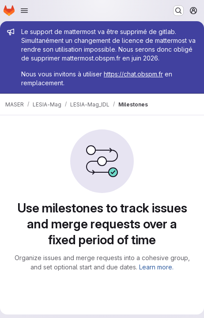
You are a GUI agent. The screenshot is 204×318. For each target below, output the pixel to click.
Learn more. (156, 267)
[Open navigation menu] (24, 11)
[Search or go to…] (178, 10)
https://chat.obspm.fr (133, 74)
